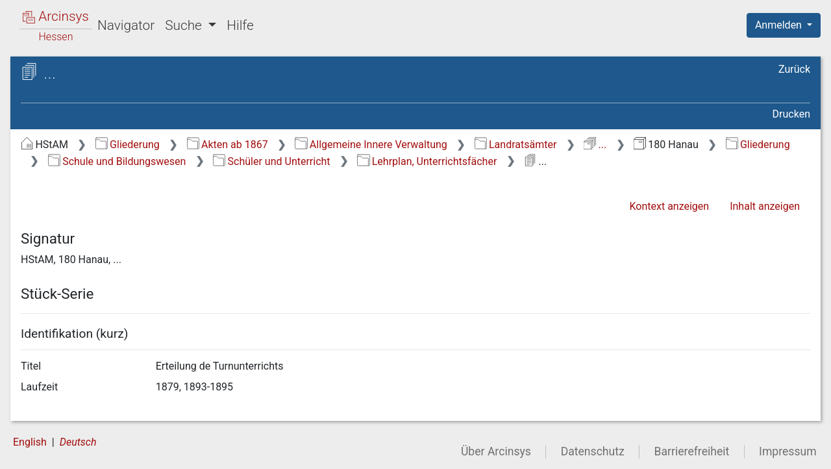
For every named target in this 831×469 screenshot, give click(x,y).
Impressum (788, 451)
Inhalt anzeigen (765, 206)
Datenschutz (593, 451)
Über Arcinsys (496, 451)
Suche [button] (185, 25)
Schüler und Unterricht (271, 161)
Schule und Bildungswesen (117, 161)
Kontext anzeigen (669, 206)
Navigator (126, 25)
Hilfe (240, 25)
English (30, 442)
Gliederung (127, 144)
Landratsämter (516, 144)
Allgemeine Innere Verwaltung (371, 144)
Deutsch (78, 442)
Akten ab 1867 (227, 144)
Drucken (791, 114)
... (595, 144)
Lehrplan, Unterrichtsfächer (427, 161)
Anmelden (779, 25)
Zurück (794, 69)
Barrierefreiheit (692, 451)
